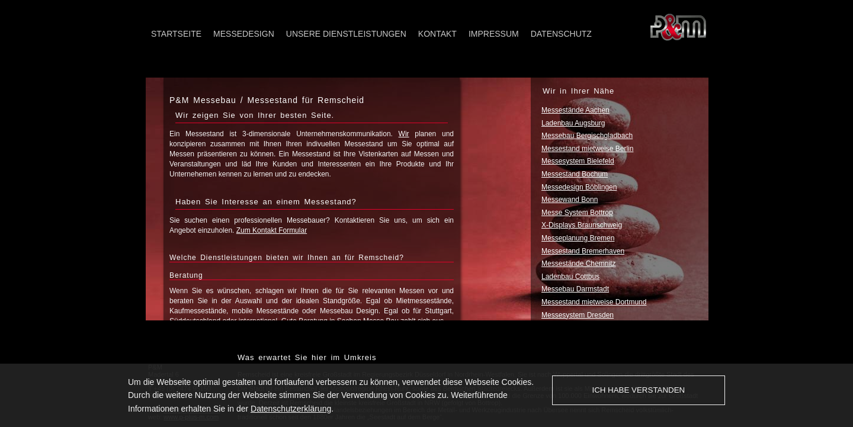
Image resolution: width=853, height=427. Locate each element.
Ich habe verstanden (638, 390)
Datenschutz (561, 33)
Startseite (176, 33)
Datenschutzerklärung (291, 408)
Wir (404, 134)
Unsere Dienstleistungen (346, 33)
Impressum (494, 33)
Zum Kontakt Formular (271, 230)
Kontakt (437, 33)
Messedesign (243, 33)
